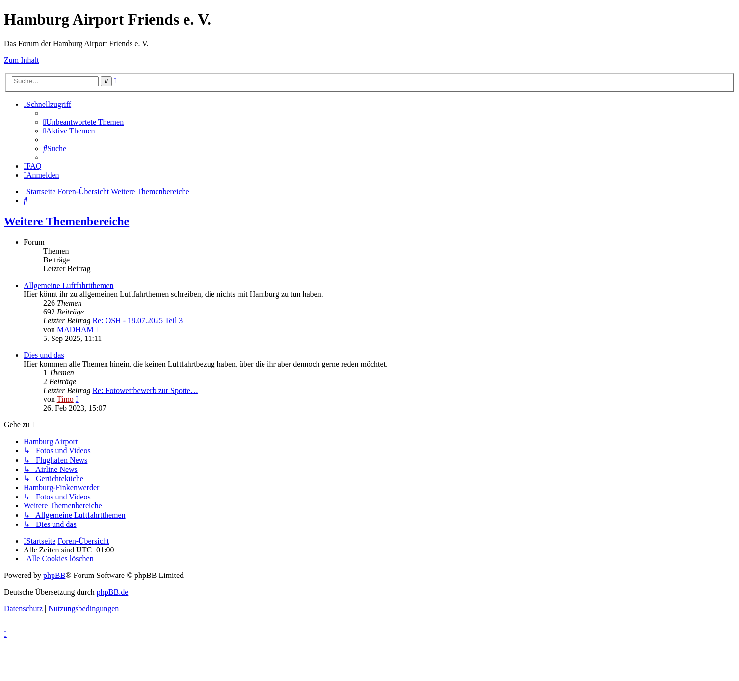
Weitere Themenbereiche (66, 221)
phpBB (54, 575)
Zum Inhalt (21, 60)
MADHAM (75, 329)
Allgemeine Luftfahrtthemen (68, 285)
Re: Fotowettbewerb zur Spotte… (145, 390)
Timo (65, 399)
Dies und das (44, 355)
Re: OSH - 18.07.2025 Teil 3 (137, 320)
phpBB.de (112, 592)
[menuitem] (83, 122)
